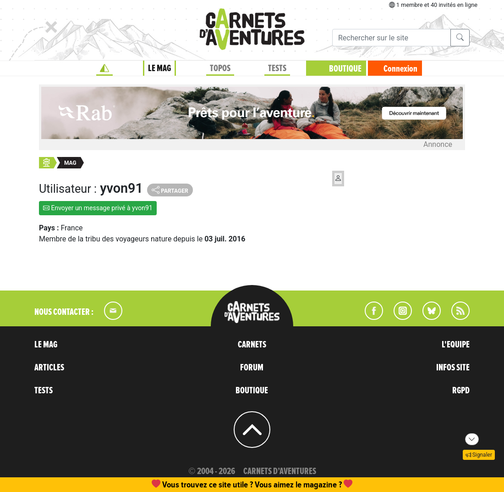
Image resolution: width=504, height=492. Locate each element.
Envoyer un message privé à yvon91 (98, 208)
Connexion (400, 68)
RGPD (461, 390)
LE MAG (159, 68)
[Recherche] (391, 37)
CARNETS (252, 344)
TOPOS (220, 68)
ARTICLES (49, 367)
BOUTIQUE (345, 68)
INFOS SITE (453, 367)
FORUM (251, 367)
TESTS (277, 68)
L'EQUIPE (456, 344)
